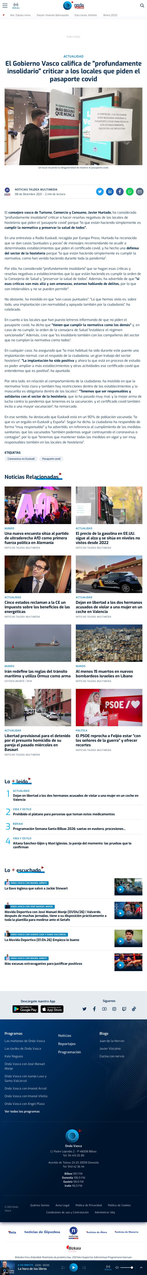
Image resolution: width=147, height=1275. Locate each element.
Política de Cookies (119, 1198)
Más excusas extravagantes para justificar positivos (43, 956)
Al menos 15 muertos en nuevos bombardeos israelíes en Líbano (104, 666)
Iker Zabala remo (20, 15)
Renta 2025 (110, 15)
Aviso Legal (62, 1198)
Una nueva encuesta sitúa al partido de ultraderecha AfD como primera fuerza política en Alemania (37, 531)
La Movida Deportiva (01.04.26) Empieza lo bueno (42, 932)
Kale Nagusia (14, 1049)
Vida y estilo (22, 802)
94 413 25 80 (76, 1148)
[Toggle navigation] (5, 5)
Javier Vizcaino (110, 1041)
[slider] (132, 1267)
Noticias (64, 1028)
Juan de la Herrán (112, 1034)
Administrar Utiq (105, 1205)
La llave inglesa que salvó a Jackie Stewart (36, 881)
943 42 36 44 (76, 1159)
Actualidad (84, 521)
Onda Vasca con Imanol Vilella (26, 1089)
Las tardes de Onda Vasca (23, 1041)
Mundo (9, 521)
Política (81, 723)
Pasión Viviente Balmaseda (53, 15)
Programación (69, 1045)
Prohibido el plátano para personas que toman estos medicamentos (64, 807)
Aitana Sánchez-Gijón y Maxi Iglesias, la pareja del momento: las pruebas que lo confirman (72, 838)
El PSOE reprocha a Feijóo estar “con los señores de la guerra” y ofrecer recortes (108, 733)
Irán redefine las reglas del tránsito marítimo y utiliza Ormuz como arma (38, 666)
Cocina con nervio (112, 1049)
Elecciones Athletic (86, 15)
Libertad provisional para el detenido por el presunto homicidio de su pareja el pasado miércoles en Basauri (37, 735)
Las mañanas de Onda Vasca (25, 1034)
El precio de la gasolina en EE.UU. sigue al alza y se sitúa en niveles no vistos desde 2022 (108, 531)
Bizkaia (18, 816)
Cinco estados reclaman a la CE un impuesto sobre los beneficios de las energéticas (37, 600)
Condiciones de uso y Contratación (67, 1205)
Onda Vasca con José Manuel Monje (25, 1059)
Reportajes (67, 1036)
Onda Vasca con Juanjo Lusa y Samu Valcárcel (26, 1071)
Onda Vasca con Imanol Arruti (26, 1081)
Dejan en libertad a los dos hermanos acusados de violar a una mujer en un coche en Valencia (109, 600)
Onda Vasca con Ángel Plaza (25, 1096)
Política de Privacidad (89, 1198)
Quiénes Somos (39, 1198)
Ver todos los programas (22, 1104)
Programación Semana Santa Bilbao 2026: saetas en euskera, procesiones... (69, 821)
